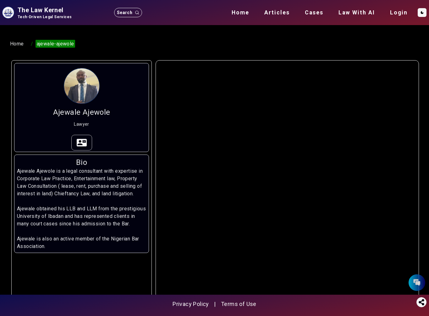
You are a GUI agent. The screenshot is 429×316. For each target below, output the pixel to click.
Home (240, 12)
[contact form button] (417, 282)
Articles (277, 12)
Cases (314, 12)
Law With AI (356, 12)
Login (399, 12)
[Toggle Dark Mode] (422, 12)
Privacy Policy (191, 304)
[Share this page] (421, 302)
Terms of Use (238, 304)
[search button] (128, 12)
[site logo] (36, 12)
